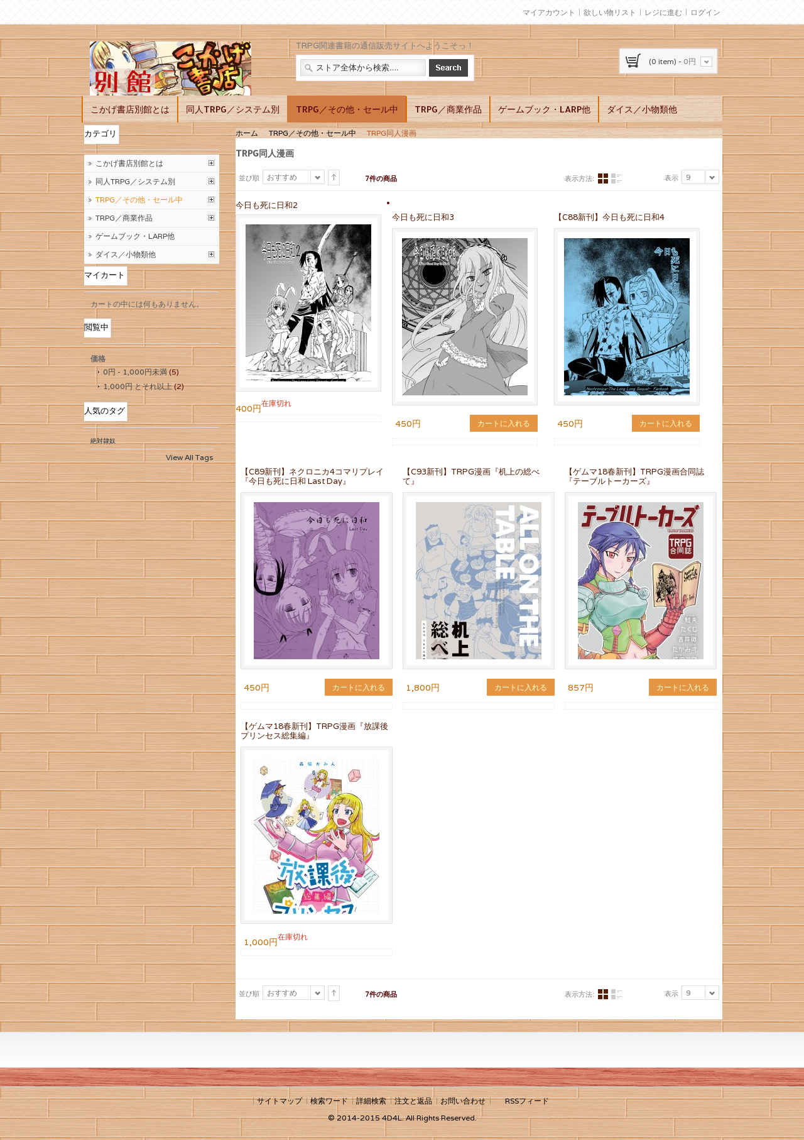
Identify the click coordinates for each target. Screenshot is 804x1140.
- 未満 (135, 371)
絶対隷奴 (103, 441)
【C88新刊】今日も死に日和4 (609, 217)
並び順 (249, 177)
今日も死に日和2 (267, 205)
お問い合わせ (463, 1100)
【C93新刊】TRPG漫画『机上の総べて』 (471, 476)
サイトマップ (279, 1100)
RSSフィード (527, 1100)
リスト (616, 179)
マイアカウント (549, 12)
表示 (671, 177)
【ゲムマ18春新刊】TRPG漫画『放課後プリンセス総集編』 (314, 730)
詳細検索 (371, 1100)
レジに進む (663, 12)
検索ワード (329, 1100)
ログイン (705, 12)
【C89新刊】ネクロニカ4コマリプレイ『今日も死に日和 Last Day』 (312, 476)
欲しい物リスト (610, 12)
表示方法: (579, 178)
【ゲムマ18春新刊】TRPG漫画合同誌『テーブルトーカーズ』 (634, 476)
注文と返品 (413, 1100)
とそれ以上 (137, 386)
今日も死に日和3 (423, 217)
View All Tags (189, 457)
